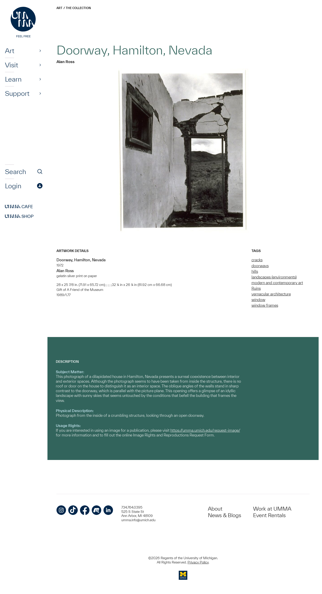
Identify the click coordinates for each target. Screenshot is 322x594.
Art (9, 50)
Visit (11, 65)
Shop (19, 216)
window (258, 299)
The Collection (78, 8)
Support (17, 93)
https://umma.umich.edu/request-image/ (205, 430)
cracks (257, 260)
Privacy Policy (198, 562)
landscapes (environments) (274, 277)
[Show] (40, 50)
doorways (260, 266)
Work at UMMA (272, 509)
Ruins (256, 288)
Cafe (19, 206)
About (215, 509)
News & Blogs (224, 515)
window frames (264, 305)
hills (254, 271)
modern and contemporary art (277, 282)
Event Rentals (269, 515)
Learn (13, 79)
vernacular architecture (271, 294)
